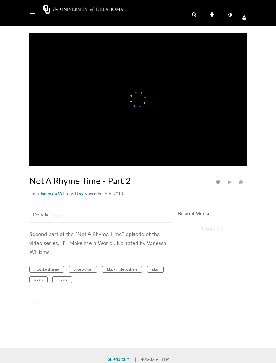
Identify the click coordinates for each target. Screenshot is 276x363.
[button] (34, 13)
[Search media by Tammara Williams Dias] (61, 193)
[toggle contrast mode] (229, 14)
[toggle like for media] (219, 182)
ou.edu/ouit (118, 359)
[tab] (40, 214)
